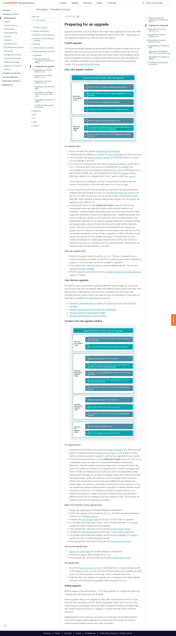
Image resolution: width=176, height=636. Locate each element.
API (34, 115)
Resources (87, 3)
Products (63, 3)
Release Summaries (41, 31)
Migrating (37, 111)
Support (100, 3)
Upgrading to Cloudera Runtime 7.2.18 (43, 82)
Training (78, 633)
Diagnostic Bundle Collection (44, 51)
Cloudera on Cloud (40, 27)
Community (111, 3)
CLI (34, 118)
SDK (34, 122)
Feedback (173, 320)
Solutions (75, 3)
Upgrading (37, 55)
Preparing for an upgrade (44, 66)
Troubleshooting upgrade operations (44, 106)
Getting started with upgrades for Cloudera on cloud (44, 61)
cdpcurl (36, 126)
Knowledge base (90, 633)
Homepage (42, 9)
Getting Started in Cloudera (43, 48)
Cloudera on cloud (60, 9)
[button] (103, 108)
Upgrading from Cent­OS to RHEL (45, 88)
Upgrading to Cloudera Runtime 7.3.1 (43, 76)
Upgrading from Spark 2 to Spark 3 (45, 101)
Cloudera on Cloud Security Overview (43, 39)
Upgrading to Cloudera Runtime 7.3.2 (43, 71)
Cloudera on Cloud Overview (44, 35)
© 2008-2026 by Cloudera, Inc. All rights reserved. (116, 633)
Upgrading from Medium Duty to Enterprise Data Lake (44, 94)
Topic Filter (35, 17)
